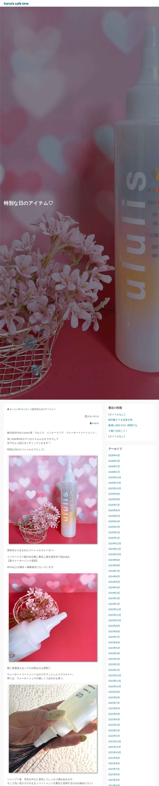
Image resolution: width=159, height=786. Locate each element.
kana (95, 423)
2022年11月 (114, 680)
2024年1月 (114, 603)
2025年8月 (114, 499)
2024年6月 (114, 576)
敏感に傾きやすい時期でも (122, 425)
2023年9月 (114, 625)
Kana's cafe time (18, 3)
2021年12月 (114, 741)
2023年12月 (114, 609)
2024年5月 (114, 581)
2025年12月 (114, 477)
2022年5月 (114, 714)
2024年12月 (114, 543)
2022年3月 (114, 724)
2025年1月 (114, 537)
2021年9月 (114, 758)
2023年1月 (114, 670)
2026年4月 (114, 455)
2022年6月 (114, 708)
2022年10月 (114, 686)
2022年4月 (114, 719)
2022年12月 (114, 675)
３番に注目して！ (118, 430)
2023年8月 (114, 631)
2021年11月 (114, 746)
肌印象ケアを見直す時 (120, 419)
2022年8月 (114, 697)
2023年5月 (114, 647)
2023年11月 (114, 615)
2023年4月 (114, 653)
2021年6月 (114, 774)
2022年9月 (114, 691)
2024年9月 (114, 560)
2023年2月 (114, 664)
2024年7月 (114, 571)
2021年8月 (114, 763)
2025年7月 (114, 504)
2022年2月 (114, 730)
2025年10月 (114, 488)
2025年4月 (114, 521)
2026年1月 (114, 472)
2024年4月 (114, 587)
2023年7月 (114, 636)
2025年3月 (114, 526)
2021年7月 (114, 769)
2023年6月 (114, 642)
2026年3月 (114, 461)
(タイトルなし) (116, 414)
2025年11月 (114, 482)
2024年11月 (114, 548)
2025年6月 (114, 510)
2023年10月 (114, 620)
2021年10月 (114, 752)
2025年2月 (114, 532)
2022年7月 (114, 703)
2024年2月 (114, 598)
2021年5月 (114, 779)
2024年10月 (114, 554)
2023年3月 (114, 659)
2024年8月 (114, 565)
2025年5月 (114, 516)
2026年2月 (114, 466)
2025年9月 (114, 493)
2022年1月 (114, 735)
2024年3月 (114, 592)
